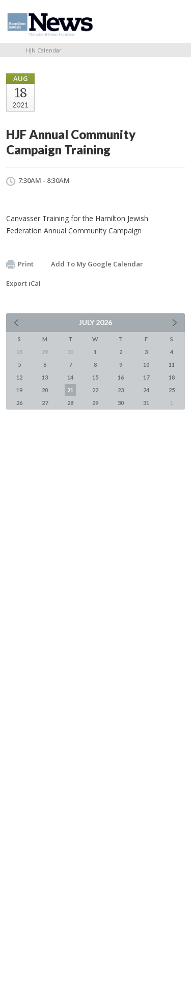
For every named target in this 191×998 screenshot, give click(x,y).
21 (70, 390)
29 (95, 402)
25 (172, 390)
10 (146, 364)
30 (121, 402)
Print (20, 264)
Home (9, 50)
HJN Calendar (44, 50)
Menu (173, 21)
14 (70, 377)
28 (70, 402)
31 (146, 402)
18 (172, 377)
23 (121, 390)
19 (19, 390)
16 (121, 377)
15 (95, 377)
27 (45, 402)
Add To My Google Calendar (97, 263)
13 (45, 377)
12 (19, 377)
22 (95, 390)
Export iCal (23, 283)
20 (45, 390)
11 (172, 364)
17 (146, 377)
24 (146, 390)
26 (19, 402)
